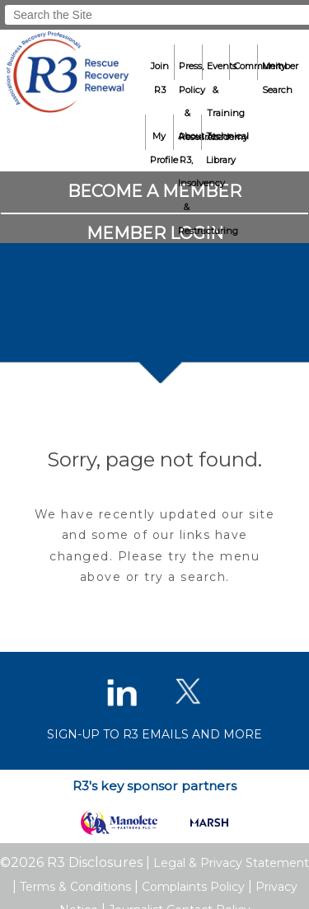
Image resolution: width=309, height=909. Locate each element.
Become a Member (154, 191)
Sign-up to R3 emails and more (154, 734)
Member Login (155, 233)
